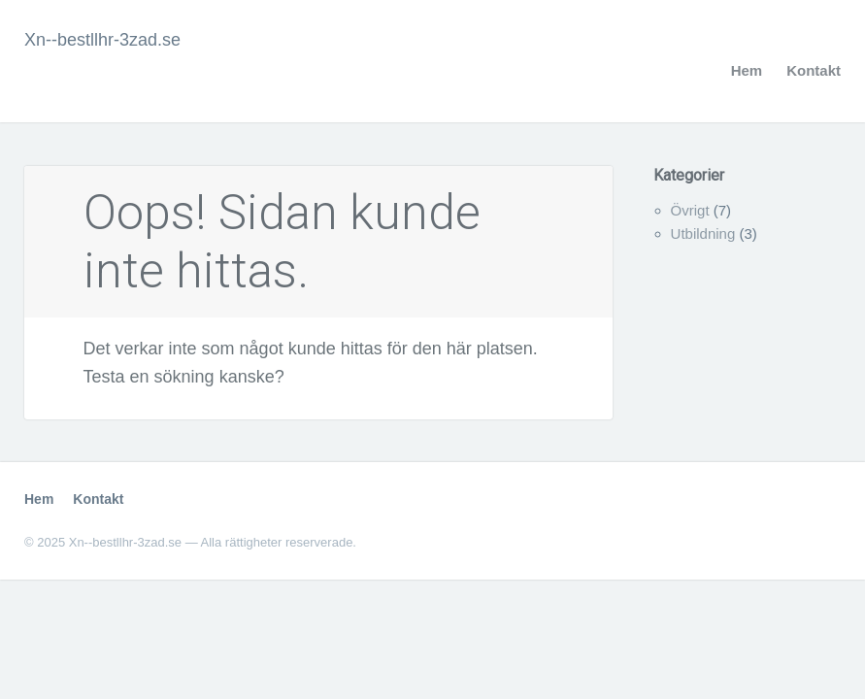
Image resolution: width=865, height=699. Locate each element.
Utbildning (703, 233)
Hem (747, 70)
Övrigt (690, 210)
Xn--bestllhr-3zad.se (102, 40)
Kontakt (813, 70)
